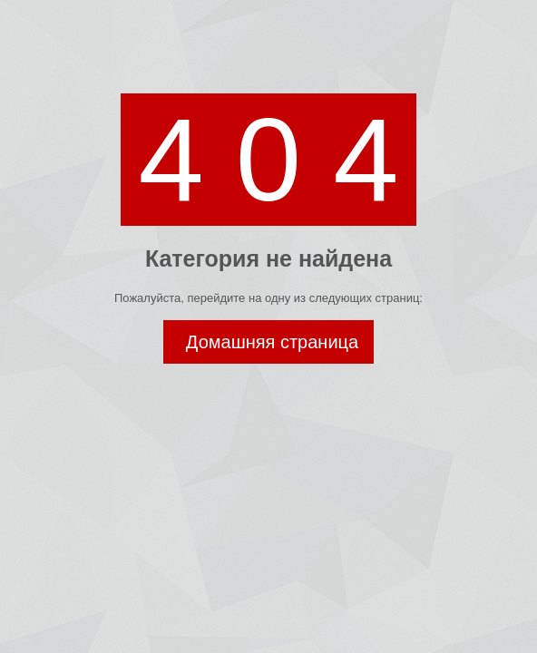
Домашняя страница (272, 342)
